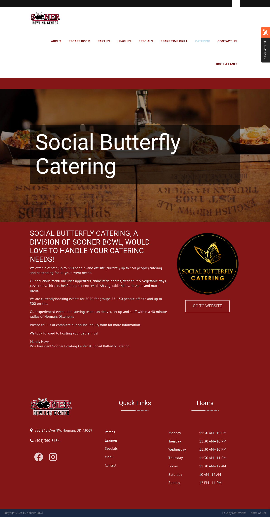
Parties (104, 41)
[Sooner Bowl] (45, 18)
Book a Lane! (226, 64)
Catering (202, 41)
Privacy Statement (234, 512)
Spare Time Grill (174, 41)
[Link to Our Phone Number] (47, 440)
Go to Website (207, 306)
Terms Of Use (258, 512)
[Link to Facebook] (39, 457)
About (56, 41)
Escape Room (79, 41)
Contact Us (227, 41)
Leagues (124, 41)
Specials (146, 41)
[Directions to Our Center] (63, 430)
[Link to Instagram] (53, 457)
